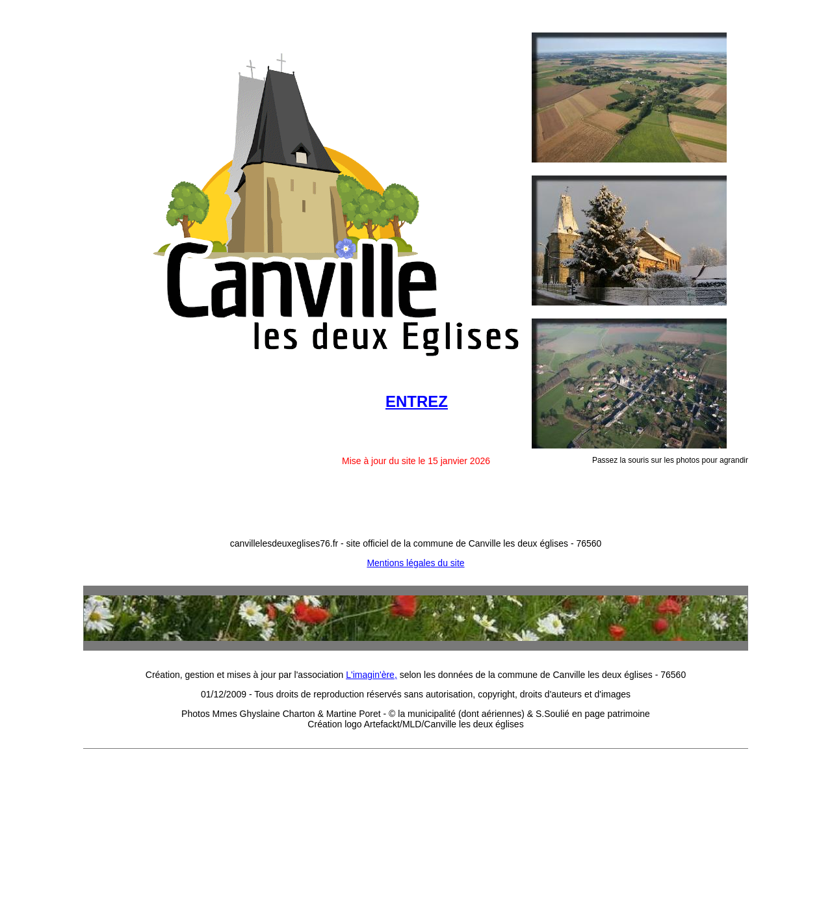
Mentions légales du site (415, 563)
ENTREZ (416, 401)
